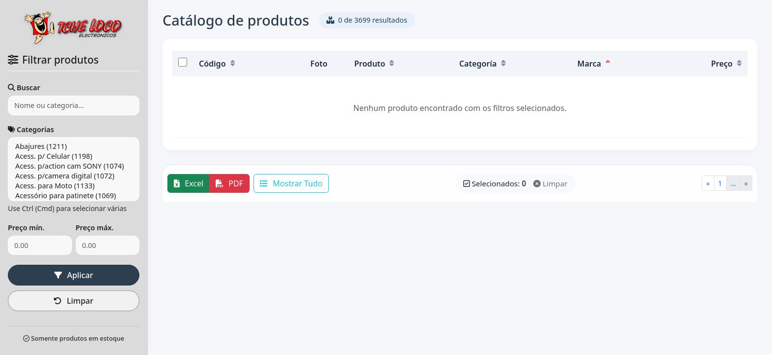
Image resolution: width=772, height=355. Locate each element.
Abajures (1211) (73, 146)
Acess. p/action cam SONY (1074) (73, 166)
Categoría (482, 63)
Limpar (108, 275)
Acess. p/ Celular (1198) (73, 156)
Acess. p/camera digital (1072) (73, 176)
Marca (594, 63)
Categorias (31, 129)
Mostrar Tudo (291, 183)
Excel (188, 183)
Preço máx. (95, 227)
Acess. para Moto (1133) (73, 186)
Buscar (24, 87)
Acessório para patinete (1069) (73, 196)
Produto (374, 63)
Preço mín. (26, 227)
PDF (229, 183)
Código (217, 63)
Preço (726, 63)
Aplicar (39, 275)
